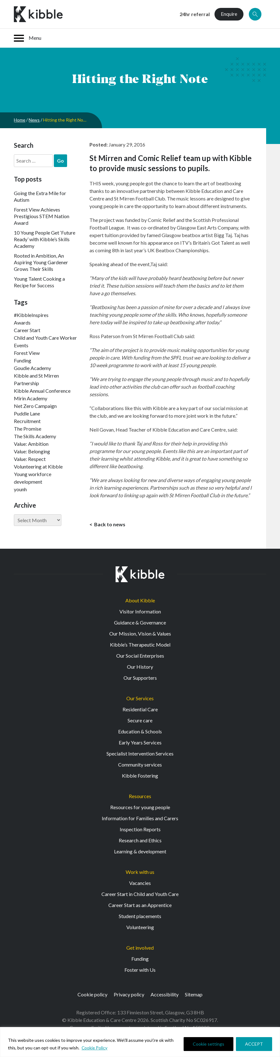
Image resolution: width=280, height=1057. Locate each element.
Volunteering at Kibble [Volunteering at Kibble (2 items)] (38, 466)
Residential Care (140, 710)
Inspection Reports (140, 830)
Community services (140, 765)
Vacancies (140, 883)
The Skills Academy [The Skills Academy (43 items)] (35, 436)
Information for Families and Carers (140, 818)
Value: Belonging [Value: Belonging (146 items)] (32, 451)
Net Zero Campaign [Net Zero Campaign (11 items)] (35, 406)
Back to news (109, 525)
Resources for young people (140, 807)
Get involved (140, 948)
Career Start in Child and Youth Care (140, 894)
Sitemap (194, 995)
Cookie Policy (95, 1047)
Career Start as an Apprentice (140, 905)
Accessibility (165, 995)
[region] (140, 1042)
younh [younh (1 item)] (20, 489)
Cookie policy (92, 995)
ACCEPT (254, 1044)
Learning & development (140, 852)
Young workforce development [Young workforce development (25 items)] (32, 478)
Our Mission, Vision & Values (140, 634)
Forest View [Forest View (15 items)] (27, 353)
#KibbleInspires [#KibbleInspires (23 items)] (31, 315)
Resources (140, 796)
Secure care (140, 721)
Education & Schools (140, 732)
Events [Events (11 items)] (21, 345)
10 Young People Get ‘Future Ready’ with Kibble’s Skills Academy (44, 239)
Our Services (140, 699)
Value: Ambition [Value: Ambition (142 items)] (31, 444)
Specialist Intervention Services (140, 754)
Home (20, 119)
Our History (140, 667)
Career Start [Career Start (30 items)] (27, 330)
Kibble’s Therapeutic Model (140, 645)
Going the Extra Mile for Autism (40, 196)
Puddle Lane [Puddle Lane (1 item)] (27, 413)
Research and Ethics (140, 841)
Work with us (140, 872)
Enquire (229, 14)
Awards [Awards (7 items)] (22, 322)
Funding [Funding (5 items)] (22, 360)
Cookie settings (208, 1044)
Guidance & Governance (140, 623)
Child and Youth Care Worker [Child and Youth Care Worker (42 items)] (45, 338)
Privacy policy (129, 995)
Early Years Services (140, 743)
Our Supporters (140, 678)
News (34, 119)
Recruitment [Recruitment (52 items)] (27, 421)
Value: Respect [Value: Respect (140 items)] (30, 459)
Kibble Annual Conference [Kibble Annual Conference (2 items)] (42, 391)
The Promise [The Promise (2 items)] (27, 429)
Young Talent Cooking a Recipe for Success (39, 282)
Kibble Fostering (140, 776)
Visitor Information (140, 612)
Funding (140, 959)
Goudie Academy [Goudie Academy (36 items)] (32, 368)
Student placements (140, 916)
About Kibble (140, 601)
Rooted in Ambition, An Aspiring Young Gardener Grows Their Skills (41, 262)
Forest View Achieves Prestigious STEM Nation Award (41, 216)
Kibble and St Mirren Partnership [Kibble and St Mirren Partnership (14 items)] (36, 379)
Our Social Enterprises (140, 656)
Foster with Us (140, 970)
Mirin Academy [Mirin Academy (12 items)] (30, 398)
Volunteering (140, 927)
